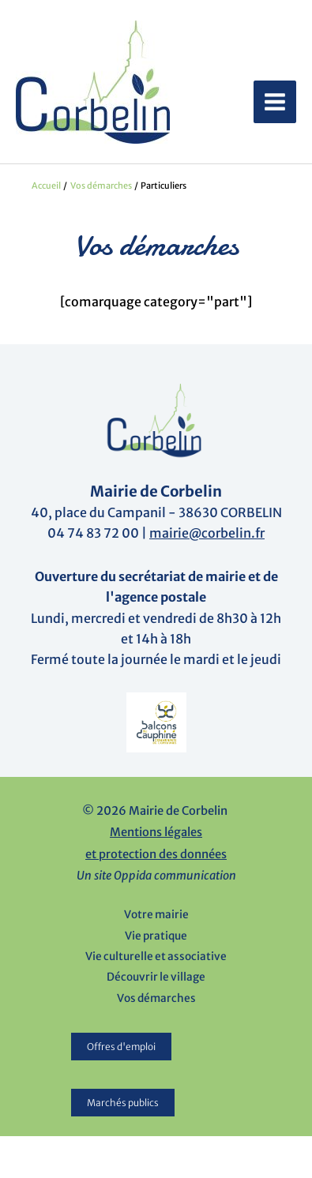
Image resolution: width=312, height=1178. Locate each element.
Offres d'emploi (121, 1046)
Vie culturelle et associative (156, 956)
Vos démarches (156, 998)
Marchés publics (123, 1103)
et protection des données (156, 854)
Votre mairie (156, 914)
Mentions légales (156, 832)
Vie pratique (156, 936)
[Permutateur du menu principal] (275, 102)
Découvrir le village (156, 977)
